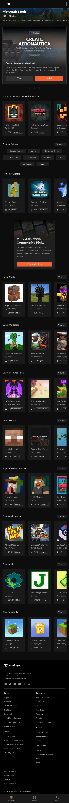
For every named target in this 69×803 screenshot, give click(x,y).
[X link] (24, 684)
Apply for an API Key (12, 749)
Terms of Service (10, 771)
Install (49, 78)
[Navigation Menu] (3, 4)
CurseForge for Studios (44, 755)
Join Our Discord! (43, 698)
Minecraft (7, 702)
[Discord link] (19, 684)
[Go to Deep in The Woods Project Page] (39, 442)
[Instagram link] (5, 684)
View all (61, 277)
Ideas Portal (40, 702)
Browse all (60, 144)
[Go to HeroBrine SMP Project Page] (13, 442)
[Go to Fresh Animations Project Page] (13, 490)
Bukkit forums (41, 718)
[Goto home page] (9, 4)
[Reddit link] (29, 684)
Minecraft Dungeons (12, 722)
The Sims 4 (8, 710)
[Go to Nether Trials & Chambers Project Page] (39, 118)
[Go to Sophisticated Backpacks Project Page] (13, 299)
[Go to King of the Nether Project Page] (13, 118)
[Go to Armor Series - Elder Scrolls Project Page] (39, 299)
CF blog (39, 706)
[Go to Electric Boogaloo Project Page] (13, 195)
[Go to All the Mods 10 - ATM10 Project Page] (13, 538)
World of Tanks (10, 726)
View (19, 78)
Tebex (38, 759)
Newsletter (40, 710)
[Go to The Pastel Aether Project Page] (39, 395)
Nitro (38, 763)
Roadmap (39, 714)
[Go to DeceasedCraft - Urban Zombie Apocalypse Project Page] (39, 538)
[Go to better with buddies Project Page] (13, 347)
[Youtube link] (14, 684)
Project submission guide (13, 740)
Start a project (9, 736)
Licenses (7, 780)
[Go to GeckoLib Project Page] (13, 586)
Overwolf (39, 750)
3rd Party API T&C (11, 753)
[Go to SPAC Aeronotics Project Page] (39, 347)
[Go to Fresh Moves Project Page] (39, 490)
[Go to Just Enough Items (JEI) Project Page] (39, 586)
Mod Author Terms (10, 784)
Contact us (40, 740)
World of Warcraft (11, 706)
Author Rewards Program (13, 744)
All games (7, 698)
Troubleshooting (42, 736)
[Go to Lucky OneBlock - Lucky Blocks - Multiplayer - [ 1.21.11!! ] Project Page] (39, 634)
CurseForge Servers (43, 722)
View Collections (34, 264)
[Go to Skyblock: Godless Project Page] (39, 195)
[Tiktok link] (10, 684)
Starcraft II (8, 714)
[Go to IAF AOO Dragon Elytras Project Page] (13, 395)
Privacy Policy (9, 775)
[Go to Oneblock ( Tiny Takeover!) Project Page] (13, 634)
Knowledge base (42, 732)
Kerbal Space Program (12, 718)
